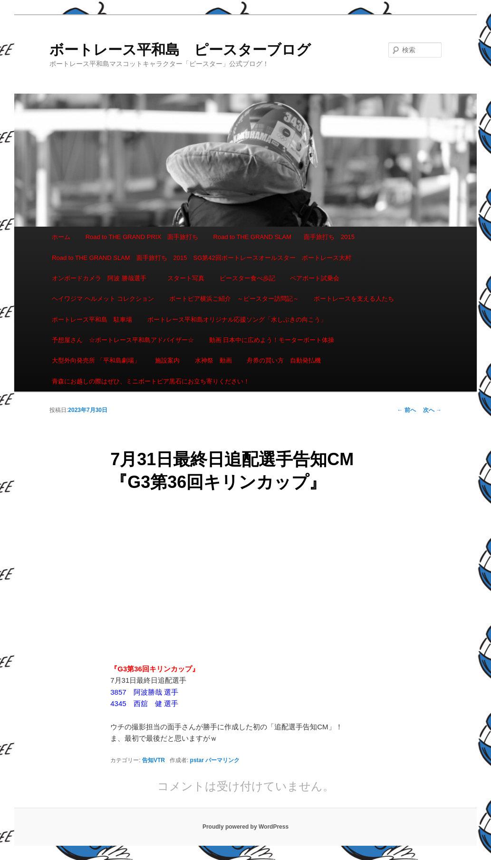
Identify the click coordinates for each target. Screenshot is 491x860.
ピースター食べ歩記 (247, 278)
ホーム (61, 236)
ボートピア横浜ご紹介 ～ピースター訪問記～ (234, 298)
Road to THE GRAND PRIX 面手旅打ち (142, 236)
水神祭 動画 (213, 360)
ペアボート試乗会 (314, 278)
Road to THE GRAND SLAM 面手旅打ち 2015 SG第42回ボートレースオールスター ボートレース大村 (201, 257)
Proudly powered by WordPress (245, 826)
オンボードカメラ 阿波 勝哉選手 (102, 278)
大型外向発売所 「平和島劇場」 (96, 360)
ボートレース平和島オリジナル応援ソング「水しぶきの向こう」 (237, 319)
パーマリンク (222, 760)
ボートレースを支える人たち (354, 298)
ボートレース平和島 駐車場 (92, 319)
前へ (406, 410)
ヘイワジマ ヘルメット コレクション (103, 298)
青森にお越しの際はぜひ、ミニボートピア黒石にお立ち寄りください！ (151, 381)
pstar (197, 760)
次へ (432, 410)
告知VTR (153, 760)
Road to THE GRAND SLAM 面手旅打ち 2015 (284, 236)
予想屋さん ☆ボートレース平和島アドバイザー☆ (123, 340)
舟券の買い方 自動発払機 (284, 360)
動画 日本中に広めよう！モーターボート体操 (272, 340)
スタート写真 (185, 278)
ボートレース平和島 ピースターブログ (180, 49)
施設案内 (167, 360)
